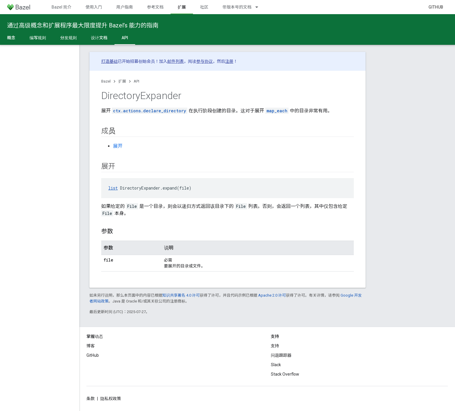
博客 (90, 345)
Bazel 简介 (61, 7)
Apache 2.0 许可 (272, 295)
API (136, 81)
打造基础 (109, 61)
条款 (90, 398)
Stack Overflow (285, 374)
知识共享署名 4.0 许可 (181, 295)
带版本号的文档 (236, 7)
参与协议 (204, 61)
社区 (204, 7)
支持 (275, 345)
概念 (11, 37)
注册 (229, 61)
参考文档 (155, 7)
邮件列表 (175, 61)
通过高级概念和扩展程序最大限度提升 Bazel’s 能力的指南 (82, 25)
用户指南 (124, 7)
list (113, 188)
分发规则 (68, 37)
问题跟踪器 (281, 355)
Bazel (106, 81)
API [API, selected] (125, 37)
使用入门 (94, 7)
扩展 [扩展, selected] (182, 7)
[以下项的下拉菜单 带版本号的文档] (259, 7)
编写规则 (38, 37)
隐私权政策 (110, 398)
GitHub (435, 7)
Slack (276, 364)
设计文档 (99, 37)
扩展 (122, 81)
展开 (117, 146)
